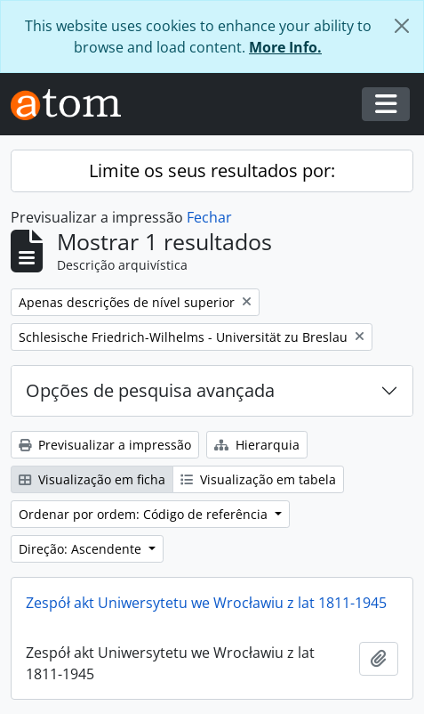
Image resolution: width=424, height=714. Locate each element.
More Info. (285, 47)
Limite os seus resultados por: (212, 170)
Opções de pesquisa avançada (150, 390)
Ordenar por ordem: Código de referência (145, 514)
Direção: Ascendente (82, 548)
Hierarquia (257, 444)
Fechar (209, 217)
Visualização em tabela (258, 479)
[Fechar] (401, 26)
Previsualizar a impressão (105, 444)
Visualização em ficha (92, 479)
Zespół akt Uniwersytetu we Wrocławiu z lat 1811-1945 (206, 603)
